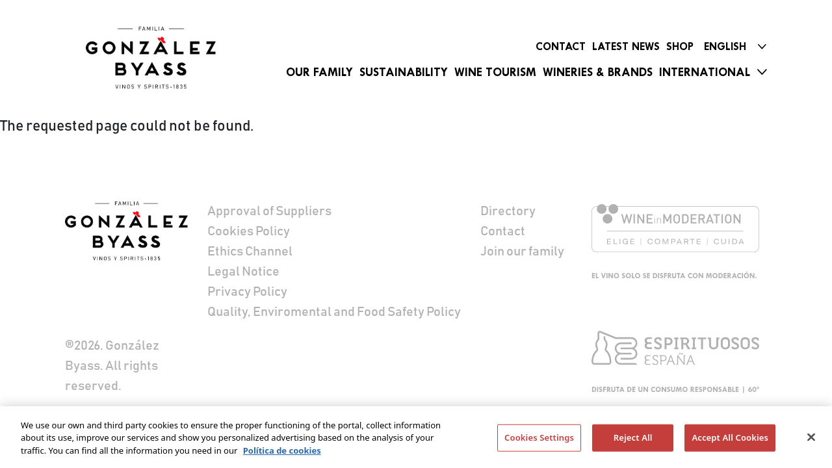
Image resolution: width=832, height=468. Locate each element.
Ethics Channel (249, 251)
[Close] (811, 442)
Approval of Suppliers (269, 211)
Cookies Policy (248, 231)
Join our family (522, 251)
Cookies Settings (539, 442)
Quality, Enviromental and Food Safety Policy (334, 312)
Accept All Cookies (730, 442)
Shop (680, 46)
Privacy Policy (247, 291)
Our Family (319, 72)
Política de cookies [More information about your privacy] (282, 454)
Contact (561, 46)
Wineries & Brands (598, 72)
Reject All (633, 442)
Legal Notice (243, 271)
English (725, 46)
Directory (508, 211)
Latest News (626, 46)
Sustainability (403, 72)
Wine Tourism (495, 72)
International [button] (704, 72)
